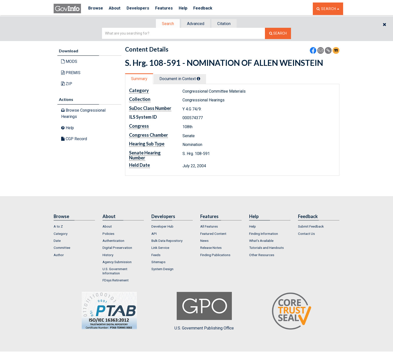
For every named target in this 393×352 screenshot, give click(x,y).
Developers (140, 8)
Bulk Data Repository (166, 241)
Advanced (195, 24)
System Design (162, 269)
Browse (95, 8)
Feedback (209, 8)
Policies (108, 234)
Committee (62, 248)
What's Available (261, 241)
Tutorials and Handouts (266, 248)
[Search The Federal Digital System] (278, 34)
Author (59, 255)
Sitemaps (158, 262)
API (154, 234)
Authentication (113, 241)
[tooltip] (200, 79)
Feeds (155, 255)
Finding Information (263, 234)
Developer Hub (162, 227)
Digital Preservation (117, 248)
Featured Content (213, 234)
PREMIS (70, 73)
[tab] (166, 24)
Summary (140, 79)
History (108, 255)
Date (57, 241)
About (116, 8)
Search (166, 24)
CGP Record (74, 139)
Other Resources (261, 255)
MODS (69, 62)
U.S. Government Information (115, 271)
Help (188, 8)
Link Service (160, 248)
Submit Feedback (311, 227)
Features (167, 8)
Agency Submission (117, 262)
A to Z (58, 227)
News (204, 241)
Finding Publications (215, 255)
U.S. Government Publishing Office (204, 311)
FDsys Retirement (116, 281)
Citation (225, 24)
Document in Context (181, 79)
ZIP (66, 84)
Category (60, 234)
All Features (209, 227)
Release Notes (211, 248)
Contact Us (306, 234)
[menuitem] (74, 227)
